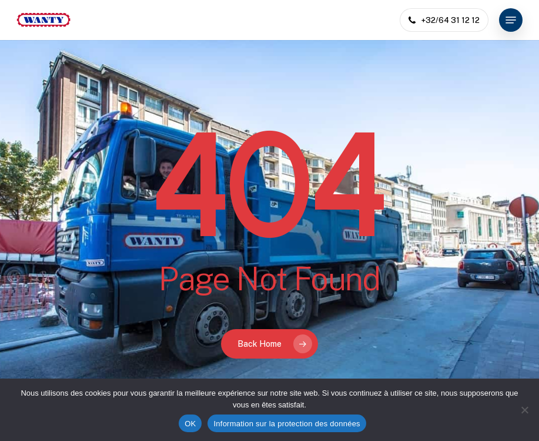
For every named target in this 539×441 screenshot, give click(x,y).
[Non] (524, 410)
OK (190, 423)
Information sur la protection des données (286, 423)
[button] (511, 20)
